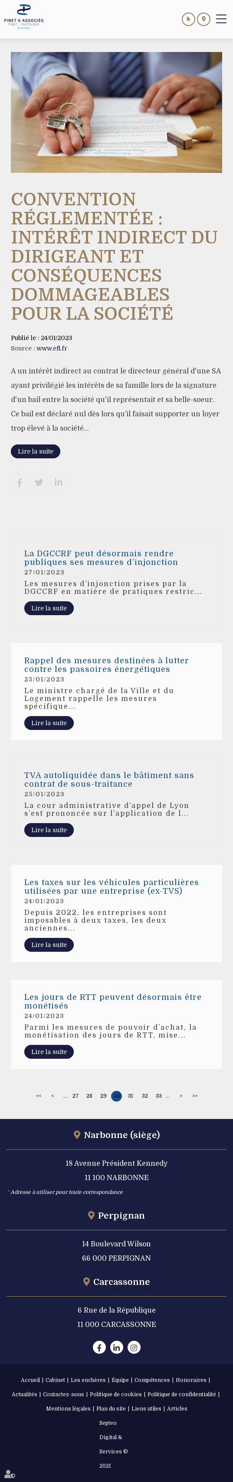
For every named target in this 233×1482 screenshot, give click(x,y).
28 (89, 1096)
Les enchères (88, 1380)
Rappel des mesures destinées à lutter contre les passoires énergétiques (106, 665)
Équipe (120, 1380)
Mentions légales (68, 1409)
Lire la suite (35, 451)
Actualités (24, 1394)
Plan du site (111, 1409)
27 (75, 1096)
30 (117, 1096)
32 (145, 1096)
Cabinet (55, 1380)
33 (159, 1096)
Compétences (152, 1380)
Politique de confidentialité (182, 1394)
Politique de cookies (116, 1394)
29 (103, 1096)
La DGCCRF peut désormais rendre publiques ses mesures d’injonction (101, 558)
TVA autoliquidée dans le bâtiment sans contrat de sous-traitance (109, 779)
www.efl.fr (51, 348)
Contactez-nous (63, 1394)
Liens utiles (146, 1409)
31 (130, 1096)
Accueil (30, 1380)
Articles (177, 1409)
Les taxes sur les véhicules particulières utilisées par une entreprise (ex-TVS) (111, 886)
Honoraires (191, 1380)
